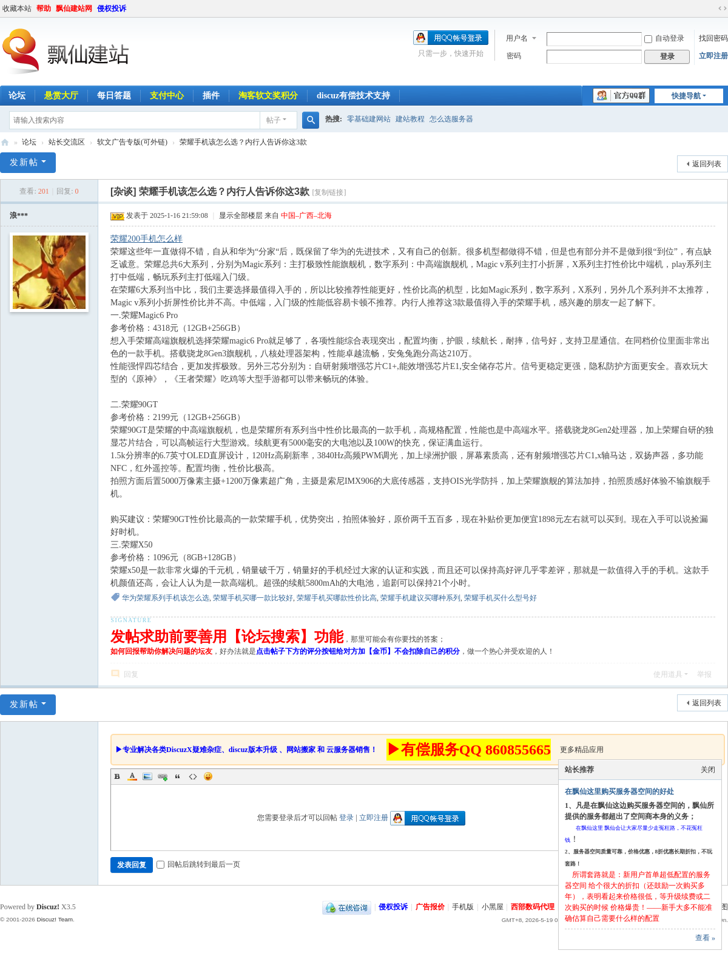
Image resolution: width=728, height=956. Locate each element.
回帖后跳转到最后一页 (198, 864)
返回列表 (706, 164)
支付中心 (167, 95)
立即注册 (713, 56)
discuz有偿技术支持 (353, 95)
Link (163, 776)
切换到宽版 (722, 8)
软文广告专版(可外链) (132, 142)
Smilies (208, 776)
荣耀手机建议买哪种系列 (420, 598)
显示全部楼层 (241, 215)
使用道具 (667, 674)
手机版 (463, 907)
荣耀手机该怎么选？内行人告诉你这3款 (243, 142)
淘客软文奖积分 (268, 95)
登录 (346, 817)
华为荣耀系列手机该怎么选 (165, 598)
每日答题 (114, 95)
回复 (131, 674)
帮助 (43, 8)
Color (132, 776)
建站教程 (410, 119)
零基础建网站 (369, 119)
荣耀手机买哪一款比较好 (253, 598)
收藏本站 (17, 8)
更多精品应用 (582, 749)
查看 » (705, 938)
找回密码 (713, 38)
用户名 (517, 38)
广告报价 (430, 907)
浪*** (19, 215)
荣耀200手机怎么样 (146, 238)
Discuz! (47, 907)
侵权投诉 (111, 8)
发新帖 (24, 162)
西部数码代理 (532, 907)
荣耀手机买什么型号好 (500, 598)
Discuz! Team (54, 919)
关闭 (708, 769)
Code (193, 776)
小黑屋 (493, 907)
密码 (514, 56)
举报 (704, 674)
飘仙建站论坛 (5, 142)
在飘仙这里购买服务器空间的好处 (619, 791)
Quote (178, 776)
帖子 (273, 120)
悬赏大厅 (61, 95)
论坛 (29, 142)
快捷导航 (686, 96)
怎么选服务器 (451, 119)
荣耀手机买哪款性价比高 (337, 598)
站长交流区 (67, 142)
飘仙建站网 (74, 8)
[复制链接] (329, 192)
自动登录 (664, 38)
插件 (211, 95)
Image (147, 776)
